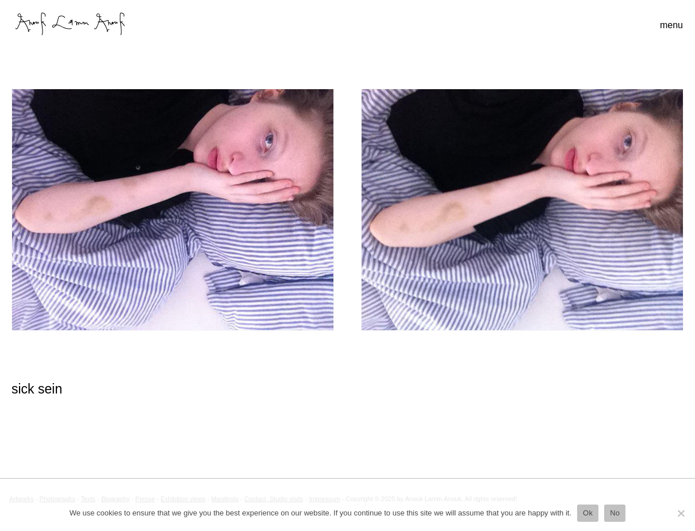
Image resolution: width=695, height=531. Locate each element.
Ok (588, 513)
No (615, 513)
